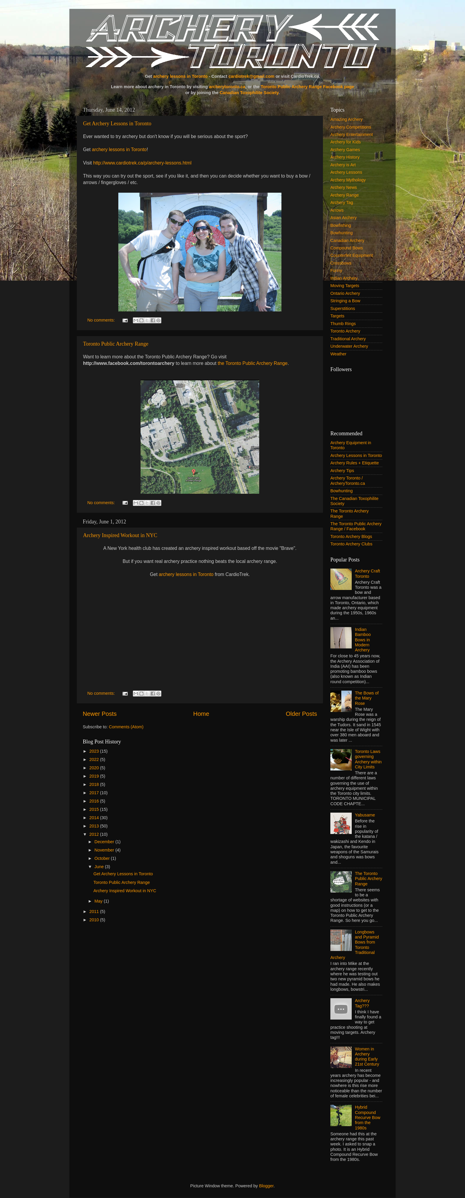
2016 (94, 801)
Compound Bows (346, 248)
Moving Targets (344, 285)
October (103, 858)
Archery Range (344, 195)
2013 (94, 826)
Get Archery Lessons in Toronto (117, 123)
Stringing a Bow (345, 300)
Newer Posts (100, 713)
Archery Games (345, 149)
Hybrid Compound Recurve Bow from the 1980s (367, 1117)
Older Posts (301, 713)
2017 (94, 792)
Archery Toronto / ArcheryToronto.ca (347, 480)
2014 (94, 817)
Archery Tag (341, 202)
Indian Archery (344, 278)
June (100, 866)
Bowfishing (340, 225)
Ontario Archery (345, 293)
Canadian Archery (347, 240)
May (99, 901)
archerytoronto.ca (227, 86)
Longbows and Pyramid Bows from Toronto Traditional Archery (354, 945)
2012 (94, 834)
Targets (337, 316)
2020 (94, 767)
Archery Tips (342, 470)
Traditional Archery (348, 338)
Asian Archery (343, 217)
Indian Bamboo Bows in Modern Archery (363, 639)
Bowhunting (341, 232)
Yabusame (365, 815)
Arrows (337, 210)
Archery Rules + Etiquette (354, 462)
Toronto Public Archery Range (115, 344)
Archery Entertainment (351, 134)
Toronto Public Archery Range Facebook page (307, 86)
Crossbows (340, 263)
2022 (94, 759)
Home (201, 713)
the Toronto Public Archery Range (253, 363)
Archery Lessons (346, 172)
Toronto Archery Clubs (351, 544)
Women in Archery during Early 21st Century (367, 1057)
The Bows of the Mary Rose (367, 698)
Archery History (344, 157)
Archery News (343, 187)
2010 (94, 919)
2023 (94, 751)
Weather (338, 354)
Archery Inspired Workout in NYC (120, 535)
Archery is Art (343, 164)
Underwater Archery (349, 346)
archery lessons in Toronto (180, 76)
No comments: (101, 320)
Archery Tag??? (362, 1003)
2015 (94, 809)
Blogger (266, 1185)
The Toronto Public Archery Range (368, 878)
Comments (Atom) (126, 726)
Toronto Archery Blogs (351, 536)
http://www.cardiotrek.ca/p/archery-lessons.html (142, 162)
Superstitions (342, 308)
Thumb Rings (343, 323)
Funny (336, 270)
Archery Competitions (350, 127)
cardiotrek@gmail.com (251, 76)
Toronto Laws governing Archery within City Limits (368, 759)
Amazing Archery (346, 119)
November (105, 850)
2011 (94, 911)
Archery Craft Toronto (367, 573)
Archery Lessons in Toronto (356, 455)
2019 (94, 776)
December (105, 841)
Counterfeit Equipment (351, 255)
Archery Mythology (348, 180)
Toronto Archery (345, 331)
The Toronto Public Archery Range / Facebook (356, 526)
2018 (94, 784)
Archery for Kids (345, 142)
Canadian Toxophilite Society (249, 92)
